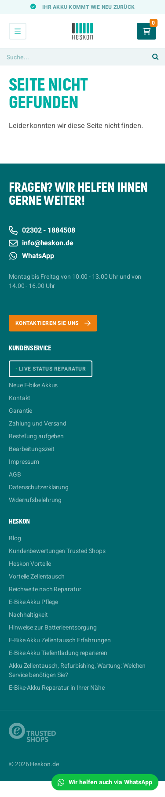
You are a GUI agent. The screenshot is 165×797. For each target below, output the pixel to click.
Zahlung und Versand (37, 423)
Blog (15, 538)
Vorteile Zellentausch (37, 576)
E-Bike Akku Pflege (33, 602)
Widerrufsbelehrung (35, 500)
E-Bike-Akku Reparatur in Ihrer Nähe (57, 687)
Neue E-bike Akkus (33, 385)
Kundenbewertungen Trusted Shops (57, 551)
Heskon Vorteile (30, 563)
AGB (15, 474)
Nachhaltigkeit (28, 614)
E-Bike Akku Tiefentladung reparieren (58, 653)
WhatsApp (31, 256)
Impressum (24, 461)
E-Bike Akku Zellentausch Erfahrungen (60, 640)
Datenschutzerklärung (39, 487)
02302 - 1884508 (42, 230)
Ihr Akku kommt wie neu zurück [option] (88, 7)
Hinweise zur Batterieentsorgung (53, 627)
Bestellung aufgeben (36, 436)
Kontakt (19, 398)
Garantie (20, 410)
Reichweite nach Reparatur (45, 589)
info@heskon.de (41, 243)
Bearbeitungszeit (31, 449)
